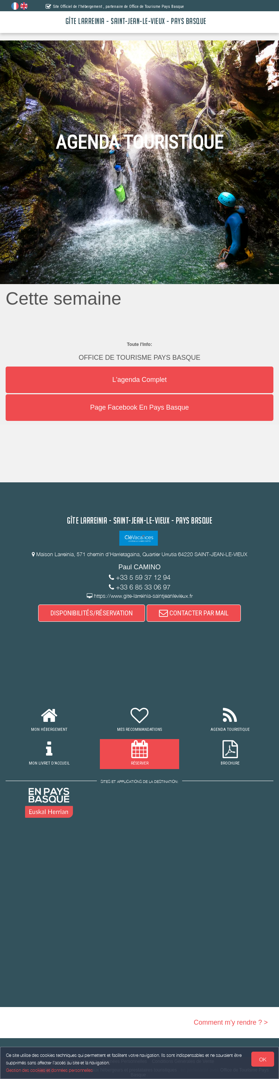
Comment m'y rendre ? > (231, 1022)
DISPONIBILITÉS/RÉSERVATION (91, 613)
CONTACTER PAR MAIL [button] (194, 613)
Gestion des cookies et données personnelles (49, 1070)
